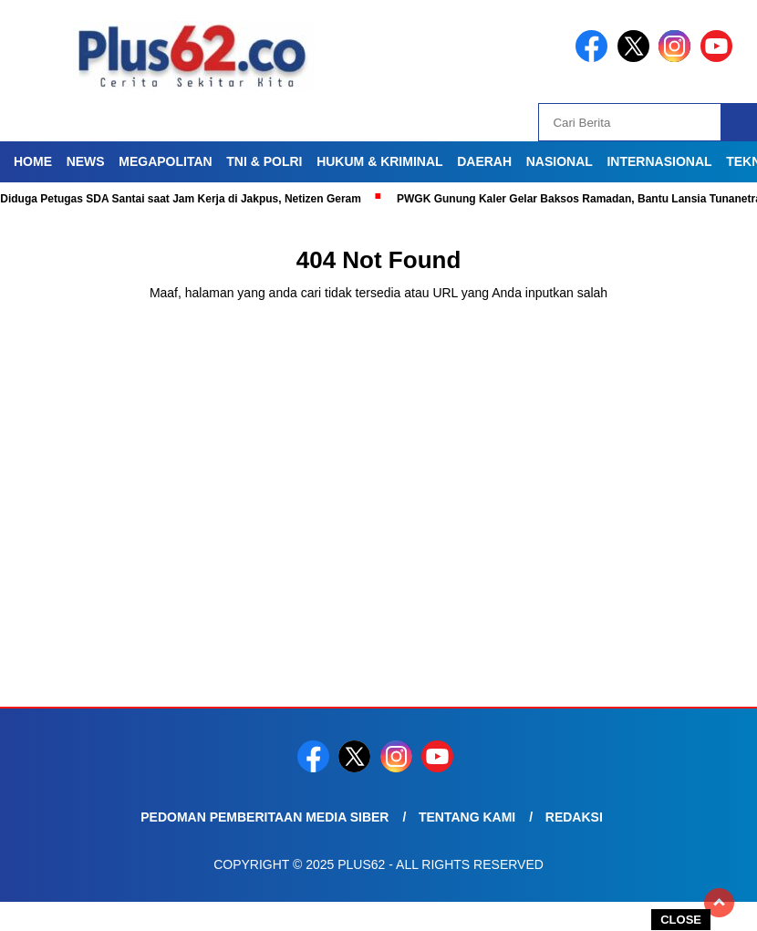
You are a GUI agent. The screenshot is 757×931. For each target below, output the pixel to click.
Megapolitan (165, 161)
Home (33, 161)
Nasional (559, 161)
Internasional (659, 161)
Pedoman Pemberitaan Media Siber (264, 817)
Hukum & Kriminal (379, 161)
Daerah (484, 161)
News (86, 161)
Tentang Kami (467, 817)
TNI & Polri (264, 161)
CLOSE (680, 919)
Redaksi (574, 817)
